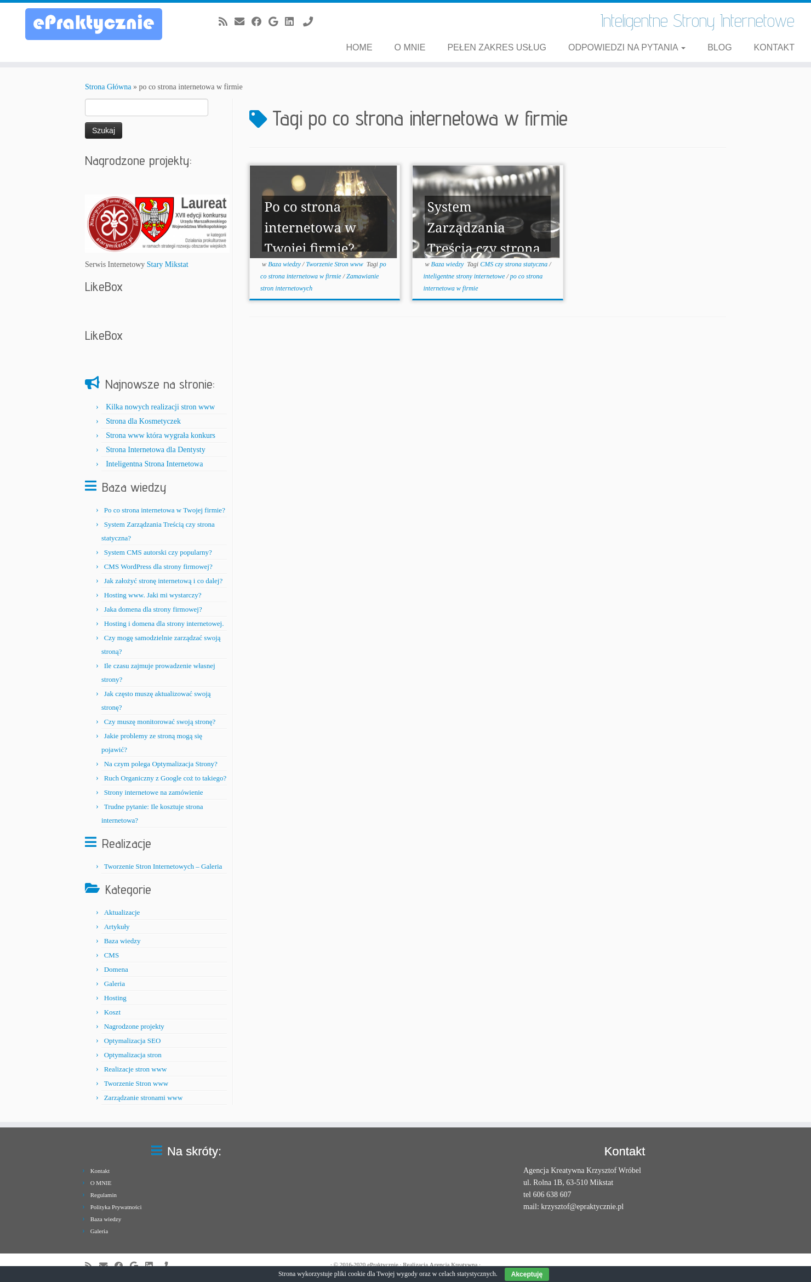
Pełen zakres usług (496, 47)
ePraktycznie (382, 1264)
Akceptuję (526, 1274)
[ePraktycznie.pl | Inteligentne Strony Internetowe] (93, 24)
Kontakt (100, 1170)
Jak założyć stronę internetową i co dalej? (163, 581)
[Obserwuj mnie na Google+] (277, 21)
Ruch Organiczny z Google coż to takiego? (165, 778)
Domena (116, 969)
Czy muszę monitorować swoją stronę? (160, 721)
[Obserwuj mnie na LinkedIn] (293, 21)
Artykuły (117, 926)
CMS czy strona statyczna (514, 264)
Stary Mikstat (168, 264)
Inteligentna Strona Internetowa (154, 464)
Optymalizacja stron (133, 1055)
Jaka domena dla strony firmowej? (153, 609)
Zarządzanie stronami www (143, 1097)
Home (359, 47)
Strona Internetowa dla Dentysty (155, 450)
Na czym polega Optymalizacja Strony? (161, 764)
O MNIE (410, 47)
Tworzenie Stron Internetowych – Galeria (163, 866)
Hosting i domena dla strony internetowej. (164, 623)
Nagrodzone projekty (134, 1026)
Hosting (115, 998)
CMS (111, 955)
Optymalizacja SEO (132, 1040)
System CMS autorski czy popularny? (158, 552)
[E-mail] (243, 21)
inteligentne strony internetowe (465, 276)
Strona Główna (108, 87)
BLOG (719, 47)
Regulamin (103, 1195)
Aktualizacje (122, 912)
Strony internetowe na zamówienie (153, 792)
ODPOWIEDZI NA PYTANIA (627, 47)
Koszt (112, 1012)
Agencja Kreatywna (454, 1264)
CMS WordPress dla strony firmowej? (158, 566)
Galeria (114, 983)
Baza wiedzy (122, 941)
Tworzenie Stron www (136, 1083)
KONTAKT (774, 47)
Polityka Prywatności (116, 1207)
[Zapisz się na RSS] (227, 21)
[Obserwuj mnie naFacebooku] (260, 21)
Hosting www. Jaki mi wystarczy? (153, 595)
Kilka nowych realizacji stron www (160, 407)
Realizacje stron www (135, 1069)
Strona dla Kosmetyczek (143, 421)
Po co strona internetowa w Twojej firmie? (164, 510)
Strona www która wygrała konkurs (160, 435)
